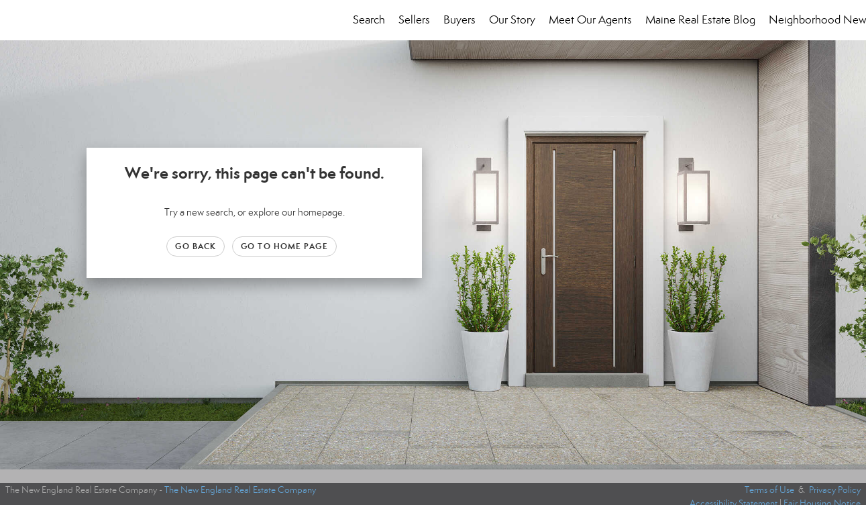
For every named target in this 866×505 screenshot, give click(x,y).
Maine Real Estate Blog (700, 20)
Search (369, 20)
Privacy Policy (835, 490)
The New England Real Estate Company (240, 490)
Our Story (512, 20)
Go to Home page (284, 246)
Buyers (459, 20)
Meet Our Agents (590, 20)
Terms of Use (769, 490)
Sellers (414, 20)
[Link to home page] (17, 20)
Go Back (195, 246)
